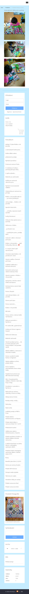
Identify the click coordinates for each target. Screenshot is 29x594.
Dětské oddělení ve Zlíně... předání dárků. (12, 362)
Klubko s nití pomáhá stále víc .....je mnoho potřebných (13, 197)
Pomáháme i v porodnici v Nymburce (12, 387)
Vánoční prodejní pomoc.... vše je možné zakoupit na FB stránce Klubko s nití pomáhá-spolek (13, 344)
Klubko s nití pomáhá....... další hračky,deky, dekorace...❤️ (13, 244)
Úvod (2, 7)
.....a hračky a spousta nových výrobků (13, 211)
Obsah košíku (8, 125)
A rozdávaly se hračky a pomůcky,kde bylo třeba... (12, 168)
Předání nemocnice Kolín (12, 487)
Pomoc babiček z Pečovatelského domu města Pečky (13, 368)
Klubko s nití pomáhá (11, 307)
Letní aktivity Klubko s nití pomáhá (12, 296)
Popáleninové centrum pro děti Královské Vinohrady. (12, 374)
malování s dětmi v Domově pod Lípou (12, 238)
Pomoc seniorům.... (10, 304)
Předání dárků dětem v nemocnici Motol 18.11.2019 (13, 423)
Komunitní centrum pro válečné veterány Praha (11, 270)
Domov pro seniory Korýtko (12, 465)
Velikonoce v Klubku (10, 225)
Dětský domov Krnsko (11, 397)
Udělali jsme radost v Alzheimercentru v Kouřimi (12, 432)
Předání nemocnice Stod (11, 483)
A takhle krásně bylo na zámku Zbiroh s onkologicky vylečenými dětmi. (13, 445)
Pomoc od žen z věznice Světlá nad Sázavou (13, 315)
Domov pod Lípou (10, 300)
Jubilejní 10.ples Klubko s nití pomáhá (13, 145)
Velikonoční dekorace (11, 334)
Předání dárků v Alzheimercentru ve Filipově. (13, 417)
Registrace (9, 112)
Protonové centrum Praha (12, 164)
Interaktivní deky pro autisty (12, 479)
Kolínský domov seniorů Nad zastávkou (13, 287)
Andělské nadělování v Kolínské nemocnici (11, 265)
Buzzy (7, 457)
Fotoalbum (7, 7)
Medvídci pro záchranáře (12, 177)
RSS (22, 591)
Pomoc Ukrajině (9, 291)
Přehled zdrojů (9, 562)
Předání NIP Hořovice (11, 468)
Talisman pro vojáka (10, 476)
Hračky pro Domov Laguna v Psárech (13, 330)
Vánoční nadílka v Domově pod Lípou (12, 260)
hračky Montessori (10, 216)
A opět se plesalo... (10, 173)
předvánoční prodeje (11, 157)
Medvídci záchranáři (10, 338)
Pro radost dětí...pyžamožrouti (13, 325)
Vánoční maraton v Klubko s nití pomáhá (12, 276)
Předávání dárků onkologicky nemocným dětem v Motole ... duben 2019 (13, 452)
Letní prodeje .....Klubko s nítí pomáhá (13, 202)
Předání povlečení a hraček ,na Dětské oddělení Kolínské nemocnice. (13, 438)
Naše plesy (8, 404)
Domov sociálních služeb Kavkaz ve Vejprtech (12, 356)
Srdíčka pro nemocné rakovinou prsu (11, 181)
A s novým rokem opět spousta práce (11, 249)
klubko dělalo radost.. (11, 153)
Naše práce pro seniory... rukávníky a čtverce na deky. (12, 392)
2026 (16, 548)
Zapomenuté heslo (17, 112)
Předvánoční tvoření (10, 427)
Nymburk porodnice (10, 160)
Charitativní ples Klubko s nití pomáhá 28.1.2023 (13, 254)
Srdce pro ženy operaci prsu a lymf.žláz (13, 220)
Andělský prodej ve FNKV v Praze (12, 412)
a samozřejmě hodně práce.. (13, 149)
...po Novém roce (10, 229)
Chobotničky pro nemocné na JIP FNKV (13, 192)
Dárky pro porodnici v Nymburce (11, 321)
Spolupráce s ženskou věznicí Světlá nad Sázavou (13, 281)
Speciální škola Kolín (10, 207)
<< (7, 548)
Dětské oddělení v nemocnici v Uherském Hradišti (13, 351)
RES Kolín (7, 311)
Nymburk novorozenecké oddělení (12, 186)
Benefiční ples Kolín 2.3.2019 (13, 461)
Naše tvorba (8, 408)
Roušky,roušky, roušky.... (12, 400)
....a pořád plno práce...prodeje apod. (13, 233)
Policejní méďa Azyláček (11, 472)
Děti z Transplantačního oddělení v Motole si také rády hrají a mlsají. (13, 380)
